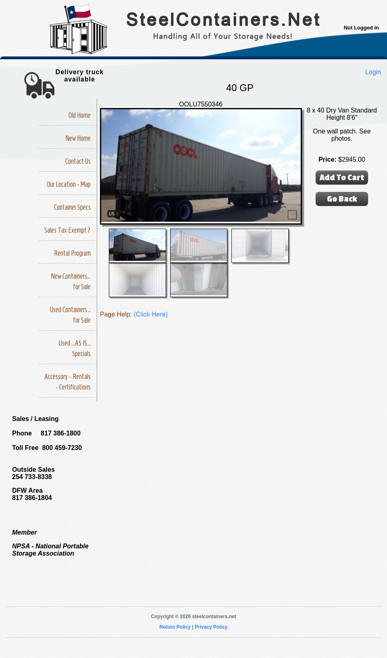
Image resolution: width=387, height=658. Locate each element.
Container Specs (72, 207)
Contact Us (78, 161)
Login (373, 72)
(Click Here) (151, 314)
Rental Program (72, 253)
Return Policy (175, 627)
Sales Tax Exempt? (67, 230)
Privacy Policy (211, 627)
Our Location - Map (69, 184)
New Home (78, 138)
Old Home (80, 115)
